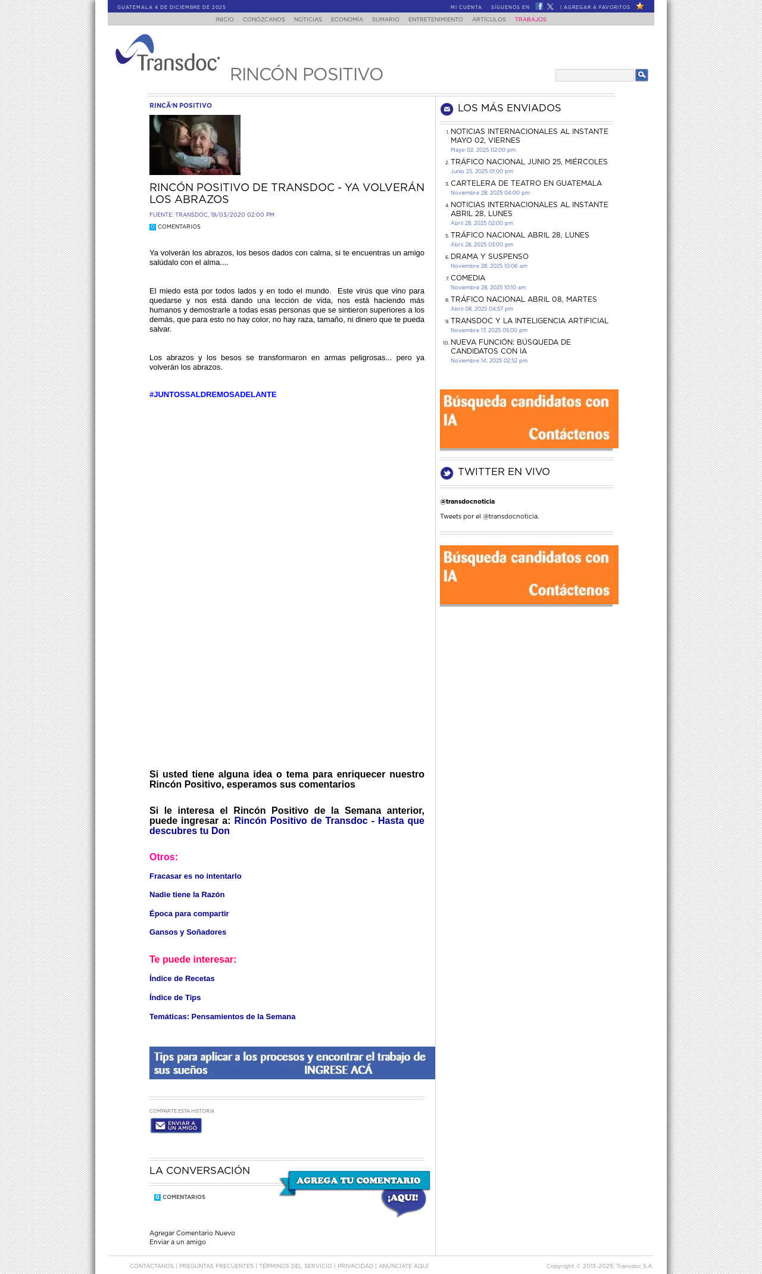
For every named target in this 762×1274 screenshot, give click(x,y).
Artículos (497, 20)
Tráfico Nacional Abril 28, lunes (520, 235)
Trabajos (542, 20)
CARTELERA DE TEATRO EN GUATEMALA (526, 183)
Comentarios (175, 227)
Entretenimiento (440, 20)
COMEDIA (468, 278)
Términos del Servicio (296, 1255)
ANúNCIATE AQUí (404, 1255)
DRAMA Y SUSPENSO (490, 256)
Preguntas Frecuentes (217, 1255)
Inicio (213, 20)
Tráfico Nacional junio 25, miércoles (529, 162)
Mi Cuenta (466, 7)
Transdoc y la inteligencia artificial (529, 320)
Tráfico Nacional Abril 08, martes (524, 299)
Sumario (387, 20)
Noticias (302, 20)
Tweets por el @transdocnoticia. (489, 516)
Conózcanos (254, 20)
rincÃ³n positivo (180, 105)
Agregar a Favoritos (597, 7)
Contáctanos (153, 1255)
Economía (345, 20)
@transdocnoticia (467, 501)
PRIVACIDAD (356, 1255)
